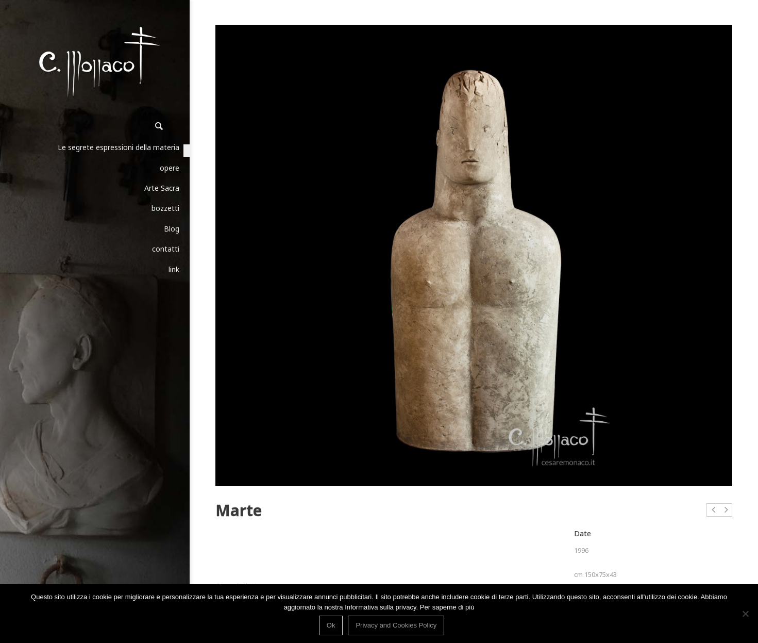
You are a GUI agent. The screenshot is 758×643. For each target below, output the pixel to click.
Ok (331, 625)
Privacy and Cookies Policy (396, 625)
